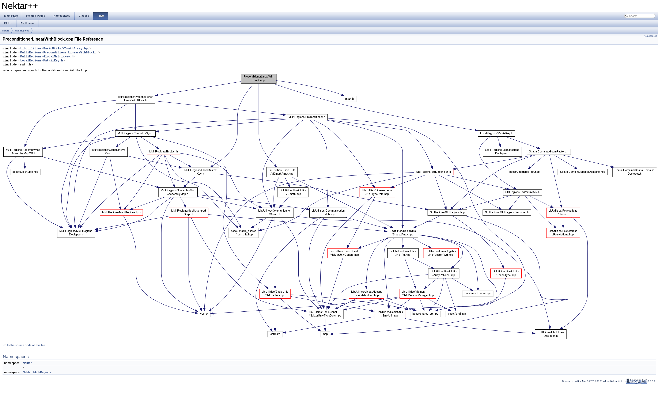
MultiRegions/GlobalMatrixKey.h (46, 57)
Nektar (27, 363)
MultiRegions (22, 30)
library (6, 30)
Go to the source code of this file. (24, 345)
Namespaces (650, 36)
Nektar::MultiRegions (37, 372)
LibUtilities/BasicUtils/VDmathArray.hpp (55, 49)
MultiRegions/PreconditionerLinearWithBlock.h (59, 53)
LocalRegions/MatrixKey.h (41, 61)
